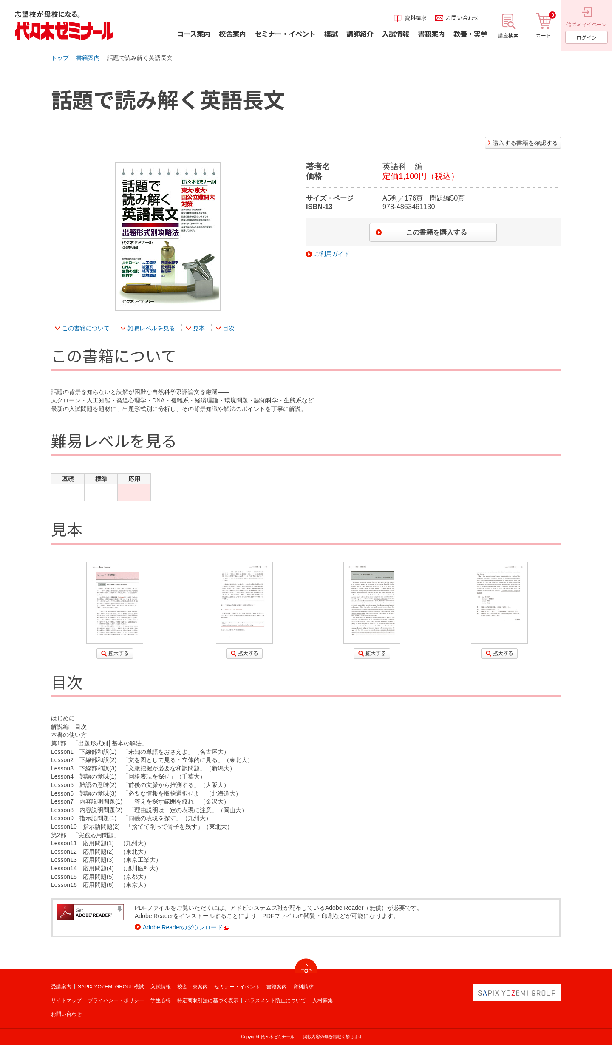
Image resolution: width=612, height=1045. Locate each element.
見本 (199, 328)
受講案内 (61, 987)
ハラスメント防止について (275, 1000)
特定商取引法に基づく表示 (207, 1000)
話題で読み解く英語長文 (140, 57)
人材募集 (322, 1000)
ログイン (586, 37)
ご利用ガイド (332, 253)
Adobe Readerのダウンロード (183, 927)
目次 (229, 328)
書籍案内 (88, 57)
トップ (60, 57)
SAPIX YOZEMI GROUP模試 (111, 987)
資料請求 (303, 987)
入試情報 (160, 987)
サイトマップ (66, 1000)
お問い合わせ (66, 1014)
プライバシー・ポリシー (116, 1000)
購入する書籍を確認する (525, 142)
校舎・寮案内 (192, 987)
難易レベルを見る (151, 328)
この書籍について (86, 328)
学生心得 (160, 1000)
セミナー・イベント (237, 987)
